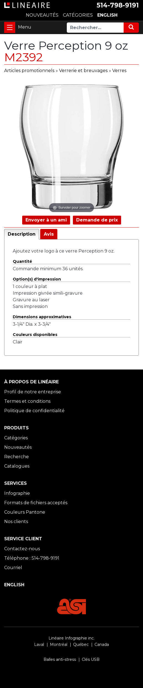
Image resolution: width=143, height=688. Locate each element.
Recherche (16, 456)
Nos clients (16, 521)
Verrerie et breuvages (83, 70)
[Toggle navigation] (9, 27)
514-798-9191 (118, 5)
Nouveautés (18, 447)
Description (21, 234)
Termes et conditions (27, 401)
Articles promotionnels (29, 70)
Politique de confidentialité (34, 410)
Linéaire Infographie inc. (71, 638)
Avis (49, 234)
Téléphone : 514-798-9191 (31, 558)
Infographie (17, 493)
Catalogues (16, 466)
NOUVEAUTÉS (42, 15)
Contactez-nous (22, 548)
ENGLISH (107, 15)
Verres (119, 70)
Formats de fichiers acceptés (35, 502)
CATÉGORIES (78, 15)
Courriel (13, 567)
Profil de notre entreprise (32, 391)
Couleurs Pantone (24, 512)
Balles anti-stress (60, 659)
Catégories (16, 437)
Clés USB (90, 659)
